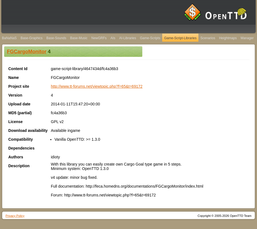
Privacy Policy (15, 215)
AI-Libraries (127, 38)
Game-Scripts (150, 38)
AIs (113, 38)
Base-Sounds (56, 38)
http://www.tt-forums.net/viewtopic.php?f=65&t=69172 (97, 86)
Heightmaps (228, 38)
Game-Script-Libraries (180, 38)
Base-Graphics (31, 38)
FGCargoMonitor (26, 51)
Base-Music (79, 38)
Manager (247, 38)
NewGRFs (98, 38)
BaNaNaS (9, 38)
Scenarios (207, 38)
